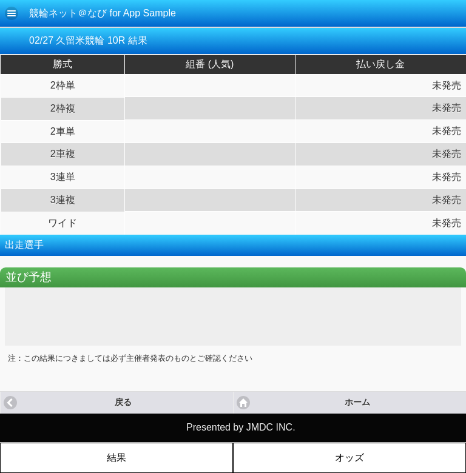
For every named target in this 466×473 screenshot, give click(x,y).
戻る (123, 402)
